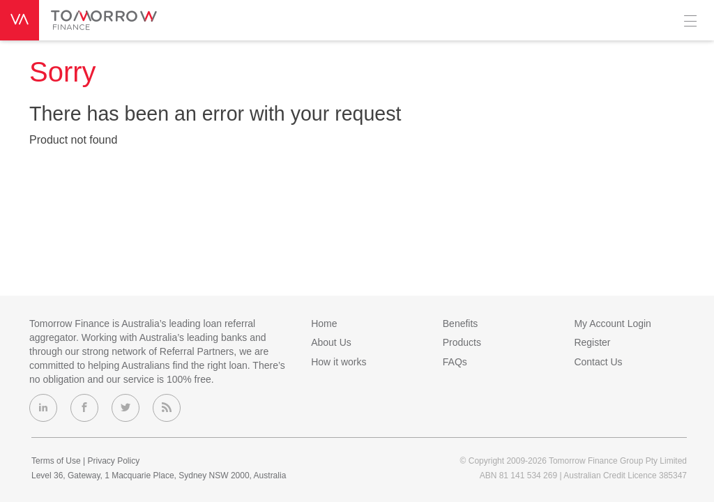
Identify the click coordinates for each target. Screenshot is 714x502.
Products (462, 342)
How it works (338, 361)
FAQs (455, 361)
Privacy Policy (113, 461)
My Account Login (612, 323)
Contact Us (598, 361)
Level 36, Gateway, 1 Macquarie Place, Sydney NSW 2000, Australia (158, 475)
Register (592, 342)
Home (324, 323)
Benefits (460, 323)
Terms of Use (56, 461)
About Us (331, 342)
